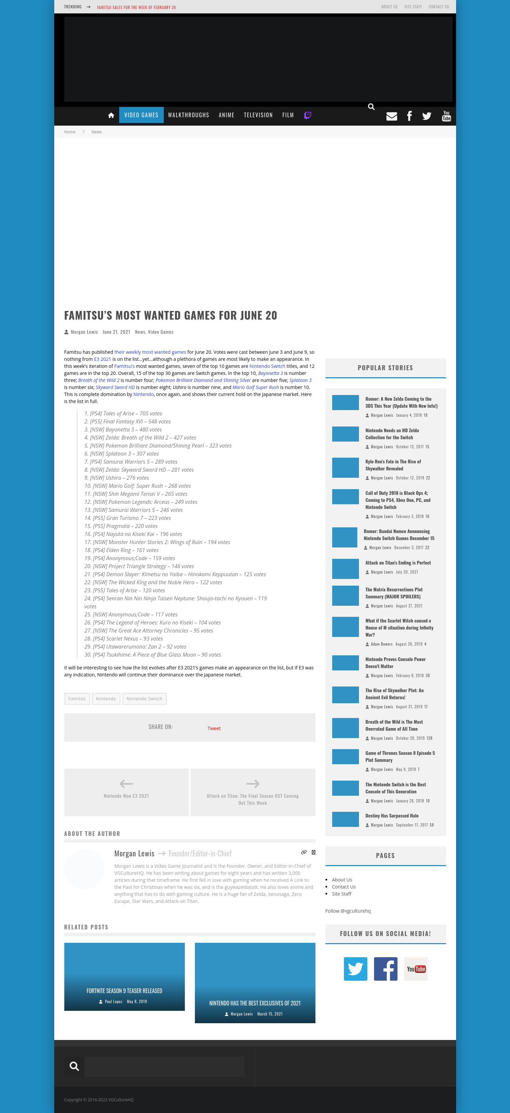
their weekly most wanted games (150, 352)
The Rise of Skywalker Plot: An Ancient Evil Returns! (395, 693)
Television (258, 115)
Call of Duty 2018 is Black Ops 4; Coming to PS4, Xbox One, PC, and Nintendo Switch (398, 499)
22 (428, 477)
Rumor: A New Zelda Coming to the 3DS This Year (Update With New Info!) (402, 402)
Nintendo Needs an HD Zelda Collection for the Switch (392, 434)
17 (426, 706)
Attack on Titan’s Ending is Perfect (398, 562)
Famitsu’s (124, 366)
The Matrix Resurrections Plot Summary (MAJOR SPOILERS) (394, 593)
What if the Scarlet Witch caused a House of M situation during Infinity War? (400, 627)
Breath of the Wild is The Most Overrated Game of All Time (394, 725)
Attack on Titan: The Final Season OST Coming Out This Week (253, 799)
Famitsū (77, 699)
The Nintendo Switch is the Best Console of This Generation (396, 788)
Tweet (214, 728)
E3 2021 (102, 359)
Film (288, 115)
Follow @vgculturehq (348, 911)
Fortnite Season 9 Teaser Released (124, 991)
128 (430, 738)
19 (426, 415)
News (140, 331)
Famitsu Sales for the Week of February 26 (136, 7)
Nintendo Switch (267, 366)
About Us (389, 6)
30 (428, 675)
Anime (226, 115)
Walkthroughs (189, 115)
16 (428, 516)
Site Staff (413, 6)
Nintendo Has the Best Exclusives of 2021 (254, 1003)
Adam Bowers (382, 644)
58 (432, 825)
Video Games (141, 115)
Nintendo (143, 394)
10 (428, 800)
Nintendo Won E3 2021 (126, 795)
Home (70, 132)
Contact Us (439, 6)
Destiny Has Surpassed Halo (392, 815)
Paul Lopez (114, 1001)
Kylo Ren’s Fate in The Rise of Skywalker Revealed (393, 465)
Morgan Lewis (84, 331)
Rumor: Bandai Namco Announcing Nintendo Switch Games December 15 (399, 534)
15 (427, 446)
